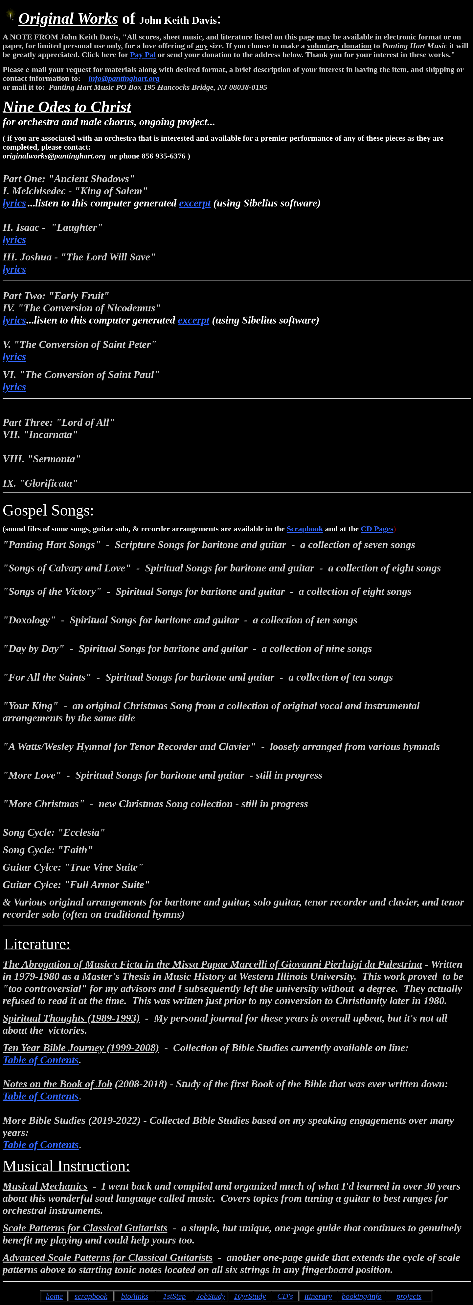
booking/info (361, 1296)
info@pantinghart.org (124, 78)
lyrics (14, 203)
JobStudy (210, 1296)
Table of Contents (41, 1060)
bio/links (134, 1296)
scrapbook (91, 1296)
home (54, 1296)
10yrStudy (250, 1296)
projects (408, 1296)
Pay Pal (143, 54)
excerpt (195, 203)
